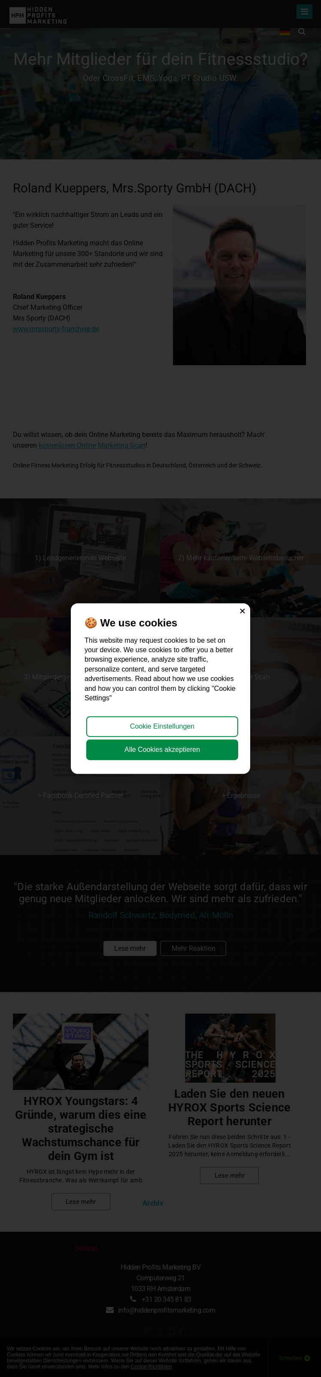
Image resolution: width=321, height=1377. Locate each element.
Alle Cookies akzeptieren (162, 749)
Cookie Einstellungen (162, 726)
